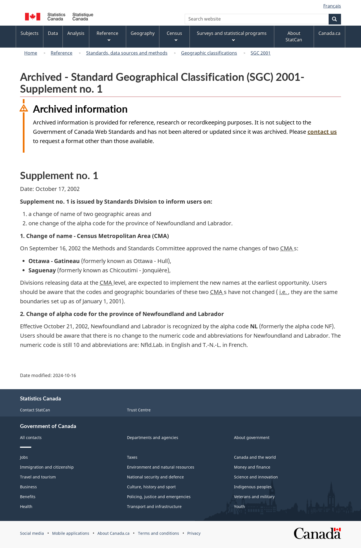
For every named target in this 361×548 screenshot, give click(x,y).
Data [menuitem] (53, 33)
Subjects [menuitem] (30, 33)
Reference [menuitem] (107, 36)
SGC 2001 (261, 53)
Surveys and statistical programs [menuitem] (232, 36)
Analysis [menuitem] (75, 33)
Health (26, 506)
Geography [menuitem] (143, 33)
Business (28, 486)
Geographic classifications (209, 53)
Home (30, 53)
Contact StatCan (35, 410)
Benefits (27, 496)
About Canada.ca (113, 533)
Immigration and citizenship (47, 467)
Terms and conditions (158, 533)
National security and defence (155, 477)
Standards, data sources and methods (127, 53)
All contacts (31, 437)
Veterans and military (254, 496)
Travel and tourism (38, 477)
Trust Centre (139, 410)
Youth (239, 506)
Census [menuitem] (174, 36)
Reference (61, 53)
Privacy (193, 533)
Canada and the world (255, 457)
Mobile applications (70, 533)
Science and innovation (256, 477)
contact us (322, 131)
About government (251, 437)
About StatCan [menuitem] (294, 36)
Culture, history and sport (151, 486)
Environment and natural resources (160, 467)
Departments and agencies (152, 437)
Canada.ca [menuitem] (329, 33)
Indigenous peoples (253, 486)
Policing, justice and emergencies (159, 496)
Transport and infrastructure (154, 506)
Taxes (132, 457)
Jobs (24, 457)
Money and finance (252, 467)
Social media (32, 533)
